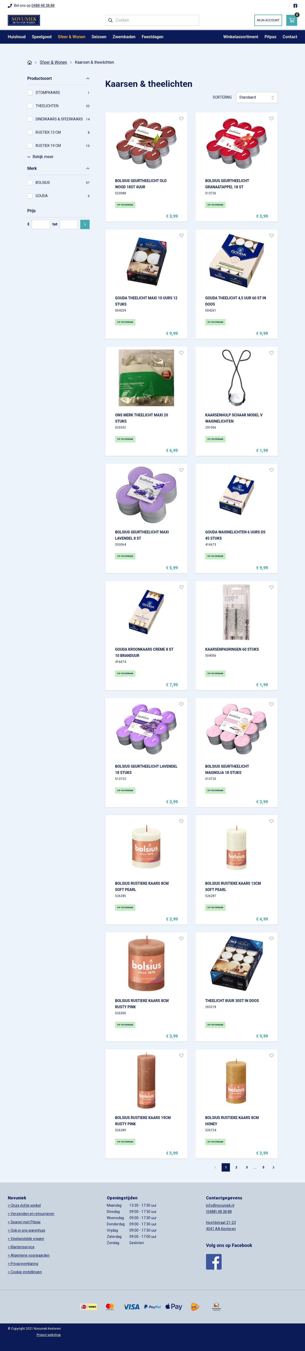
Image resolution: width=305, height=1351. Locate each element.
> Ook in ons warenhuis (26, 1230)
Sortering (222, 97)
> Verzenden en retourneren (31, 1214)
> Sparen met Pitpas (24, 1222)
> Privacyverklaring (23, 1263)
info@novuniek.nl (220, 1205)
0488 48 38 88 (43, 5)
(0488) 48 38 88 (219, 1211)
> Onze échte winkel (24, 1205)
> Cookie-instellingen (25, 1272)
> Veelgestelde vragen (26, 1239)
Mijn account (268, 20)
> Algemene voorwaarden (29, 1255)
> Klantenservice (21, 1247)
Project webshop (49, 1335)
